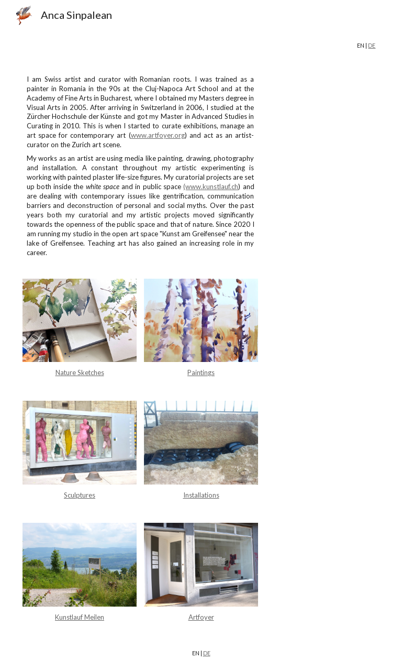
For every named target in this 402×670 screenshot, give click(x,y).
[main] (201, 46)
